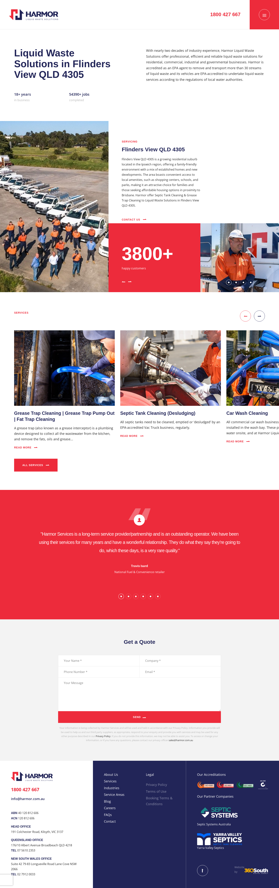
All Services (35, 465)
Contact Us (134, 219)
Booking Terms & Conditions (159, 801)
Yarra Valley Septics (210, 848)
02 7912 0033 (26, 874)
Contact (110, 821)
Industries (111, 788)
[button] (123, 281)
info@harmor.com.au (28, 799)
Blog (107, 801)
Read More (26, 447)
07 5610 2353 (26, 850)
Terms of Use (156, 791)
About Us (111, 774)
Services (110, 781)
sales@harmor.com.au (181, 740)
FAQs (108, 815)
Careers (110, 808)
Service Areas (114, 794)
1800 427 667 (25, 789)
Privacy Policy (103, 736)
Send (137, 717)
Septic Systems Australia (214, 824)
